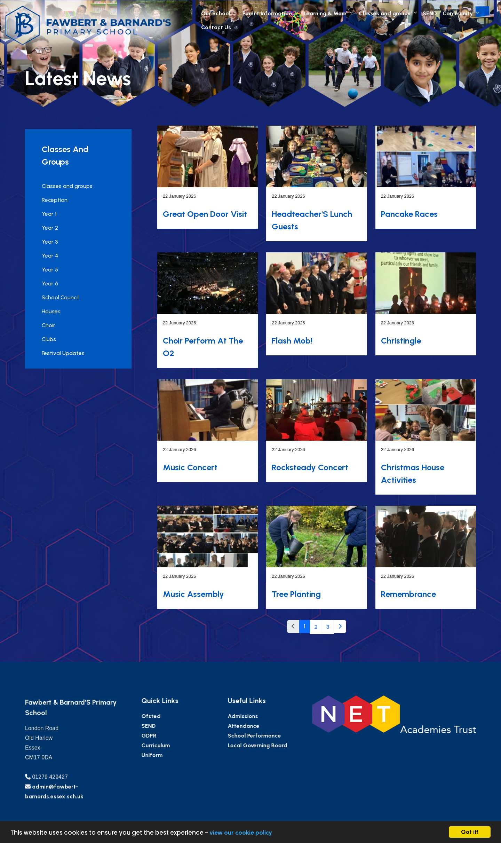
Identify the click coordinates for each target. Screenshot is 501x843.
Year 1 (48, 214)
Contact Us (216, 27)
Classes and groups (385, 13)
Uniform (177, 755)
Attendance (269, 726)
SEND (430, 13)
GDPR (174, 735)
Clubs (48, 339)
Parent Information (267, 13)
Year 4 (49, 255)
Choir (48, 325)
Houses (50, 311)
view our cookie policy (240, 832)
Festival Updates (62, 353)
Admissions (268, 716)
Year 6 (49, 283)
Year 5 (49, 269)
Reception (54, 200)
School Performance (279, 735)
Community (458, 13)
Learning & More (325, 13)
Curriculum (181, 745)
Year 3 (49, 241)
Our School (215, 13)
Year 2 (49, 227)
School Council (59, 297)
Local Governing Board (282, 745)
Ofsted (176, 716)
